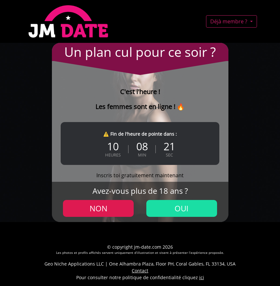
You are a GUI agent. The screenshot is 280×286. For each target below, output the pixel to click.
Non (98, 208)
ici (201, 277)
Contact (140, 270)
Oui (182, 208)
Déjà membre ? (229, 21)
